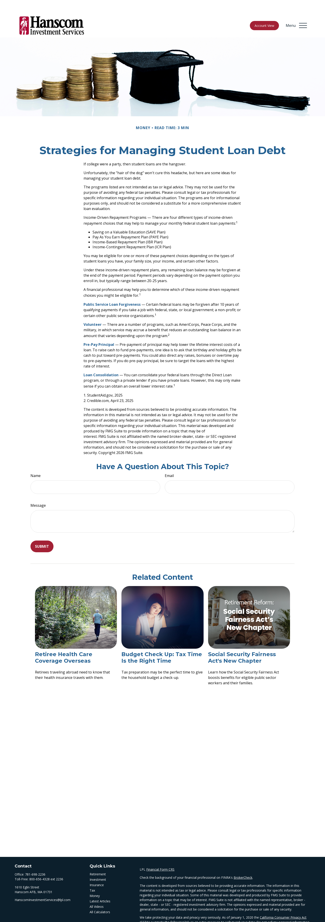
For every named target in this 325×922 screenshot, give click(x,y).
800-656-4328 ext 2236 (46, 865)
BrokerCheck (243, 864)
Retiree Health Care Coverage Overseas (63, 643)
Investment (98, 866)
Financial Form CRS (160, 856)
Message (38, 491)
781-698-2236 (35, 861)
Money (95, 882)
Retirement (98, 860)
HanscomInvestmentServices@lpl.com (42, 886)
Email (169, 462)
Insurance (97, 871)
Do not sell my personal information (282, 908)
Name (35, 462)
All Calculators (100, 898)
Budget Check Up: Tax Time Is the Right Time (161, 643)
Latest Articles (100, 887)
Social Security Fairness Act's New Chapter (242, 643)
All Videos (97, 893)
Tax (92, 877)
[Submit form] (41, 533)
